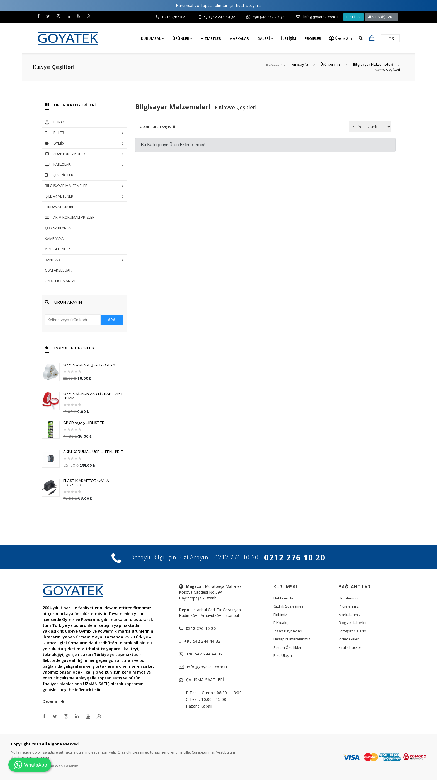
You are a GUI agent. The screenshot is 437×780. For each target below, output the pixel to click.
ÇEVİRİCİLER (59, 175)
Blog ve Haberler (353, 622)
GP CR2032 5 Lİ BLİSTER (84, 423)
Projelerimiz (349, 606)
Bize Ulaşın (282, 655)
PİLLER (84, 133)
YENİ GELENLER (57, 249)
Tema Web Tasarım (61, 765)
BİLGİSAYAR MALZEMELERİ (84, 186)
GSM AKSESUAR (58, 270)
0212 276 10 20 (175, 17)
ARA (111, 319)
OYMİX (84, 144)
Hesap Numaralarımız (291, 639)
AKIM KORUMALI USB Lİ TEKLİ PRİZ (93, 452)
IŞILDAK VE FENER (84, 196)
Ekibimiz (280, 614)
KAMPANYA (54, 238)
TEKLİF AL (353, 16)
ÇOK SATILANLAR (59, 227)
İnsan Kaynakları (287, 630)
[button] (340, 38)
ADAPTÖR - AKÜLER (84, 154)
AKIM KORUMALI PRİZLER (69, 218)
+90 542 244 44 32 (219, 17)
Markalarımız (350, 614)
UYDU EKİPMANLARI (61, 280)
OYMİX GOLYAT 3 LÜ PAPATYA (89, 365)
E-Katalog (281, 622)
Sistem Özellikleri (287, 647)
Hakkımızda (283, 598)
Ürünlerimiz (348, 598)
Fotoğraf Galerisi (353, 630)
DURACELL (57, 122)
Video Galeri (349, 639)
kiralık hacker (350, 647)
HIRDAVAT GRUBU (60, 206)
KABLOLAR (84, 165)
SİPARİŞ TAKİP (382, 16)
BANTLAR (84, 260)
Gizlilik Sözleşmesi (288, 606)
